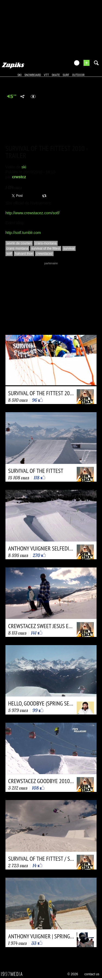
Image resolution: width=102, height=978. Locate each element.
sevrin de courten (19, 243)
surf (66, 75)
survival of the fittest (45, 248)
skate (56, 75)
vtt (46, 75)
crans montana (17, 248)
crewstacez (44, 254)
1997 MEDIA (13, 974)
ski (19, 75)
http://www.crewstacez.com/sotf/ (32, 213)
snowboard (32, 75)
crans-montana (46, 243)
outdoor (78, 75)
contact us (91, 974)
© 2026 (72, 974)
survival (69, 248)
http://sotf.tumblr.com (23, 232)
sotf (9, 254)
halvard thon (24, 254)
